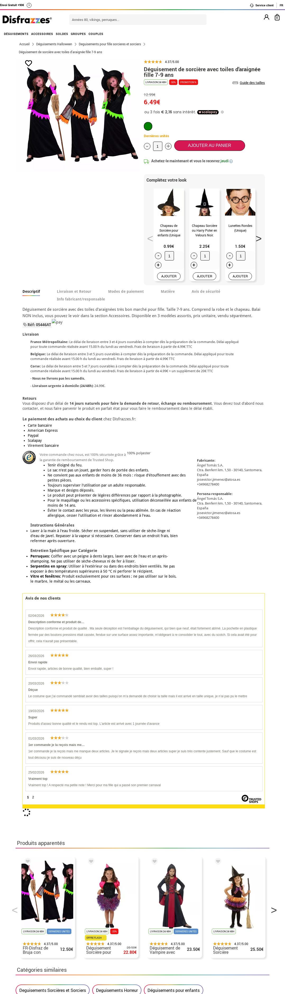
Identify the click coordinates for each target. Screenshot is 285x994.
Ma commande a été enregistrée (224, 891)
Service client (262, 5)
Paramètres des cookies (44, 923)
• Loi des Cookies (36, 917)
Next (256, 237)
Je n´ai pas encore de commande (225, 885)
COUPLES (96, 34)
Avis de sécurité (206, 291)
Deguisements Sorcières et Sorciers (52, 730)
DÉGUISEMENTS (16, 34)
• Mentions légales (37, 898)
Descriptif (31, 291)
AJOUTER (169, 276)
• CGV (25, 891)
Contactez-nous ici (122, 898)
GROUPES (78, 34)
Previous (148, 237)
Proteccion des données (42, 904)
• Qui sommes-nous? (39, 885)
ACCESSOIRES (42, 34)
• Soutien (28, 910)
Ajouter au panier (209, 145)
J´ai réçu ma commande (216, 898)
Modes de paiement (126, 291)
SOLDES (62, 34)
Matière (168, 291)
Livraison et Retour (74, 291)
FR (281, 5)
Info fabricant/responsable (81, 299)
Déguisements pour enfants (174, 730)
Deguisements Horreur (117, 730)
